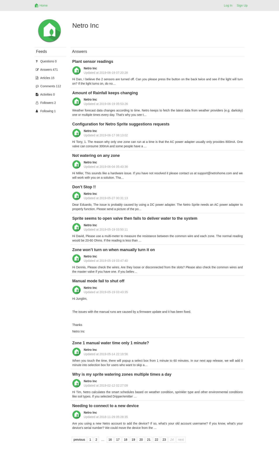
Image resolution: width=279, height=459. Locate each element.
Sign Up (242, 5)
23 (164, 440)
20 (141, 440)
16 (110, 440)
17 (118, 440)
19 (133, 440)
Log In (228, 5)
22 (156, 440)
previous (79, 440)
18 (125, 440)
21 (149, 440)
